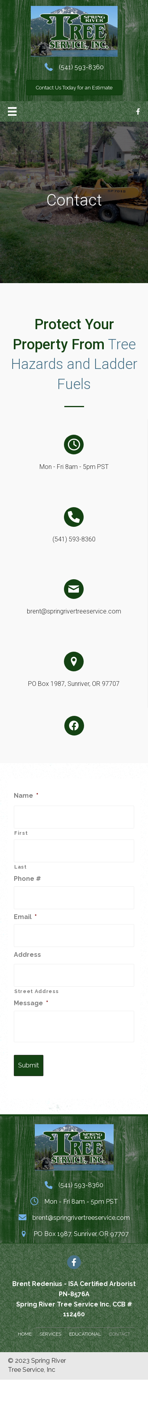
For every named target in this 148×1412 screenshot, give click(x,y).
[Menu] (12, 111)
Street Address (36, 991)
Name (26, 795)
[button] (74, 87)
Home (25, 1334)
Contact (119, 1334)
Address (27, 954)
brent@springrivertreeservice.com (74, 611)
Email (25, 917)
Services (50, 1334)
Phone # (27, 878)
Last (20, 867)
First (21, 833)
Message (31, 1003)
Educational (85, 1334)
